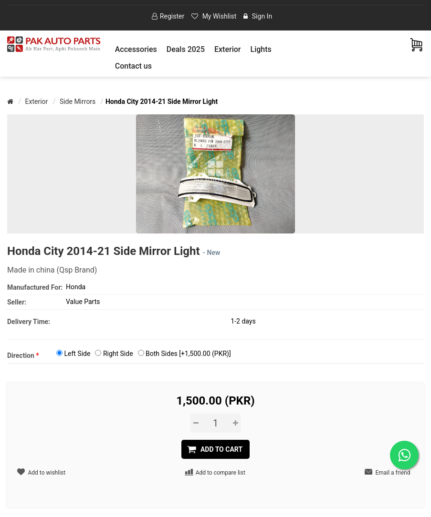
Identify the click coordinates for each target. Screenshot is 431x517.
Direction (23, 355)
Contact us (133, 66)
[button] (136, 49)
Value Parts (83, 301)
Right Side (118, 353)
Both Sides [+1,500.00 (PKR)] (188, 353)
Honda (75, 287)
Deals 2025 (186, 49)
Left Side (77, 353)
